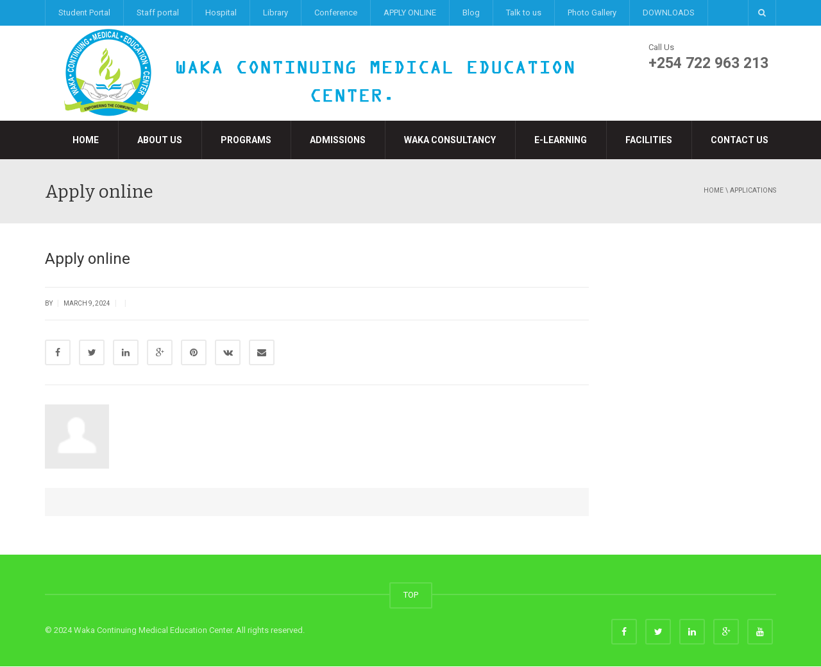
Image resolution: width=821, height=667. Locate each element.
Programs (246, 140)
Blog (471, 12)
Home (85, 140)
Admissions (338, 140)
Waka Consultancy (450, 140)
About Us (159, 140)
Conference (335, 12)
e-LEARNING (560, 140)
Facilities (648, 140)
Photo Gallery (592, 12)
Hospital (221, 12)
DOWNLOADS (669, 12)
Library (275, 12)
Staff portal (158, 12)
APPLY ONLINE (410, 12)
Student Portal (84, 12)
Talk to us (523, 12)
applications (753, 190)
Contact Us (739, 140)
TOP (410, 595)
